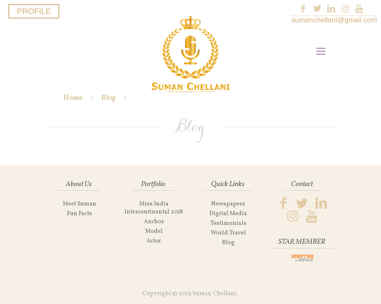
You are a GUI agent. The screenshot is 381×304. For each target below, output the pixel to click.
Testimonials (228, 223)
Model (154, 231)
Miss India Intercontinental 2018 (153, 208)
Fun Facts (79, 214)
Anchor (154, 222)
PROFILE (34, 11)
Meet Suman (79, 204)
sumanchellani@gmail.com (334, 20)
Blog (228, 243)
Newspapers (228, 204)
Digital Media (228, 214)
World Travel (228, 233)
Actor (153, 241)
